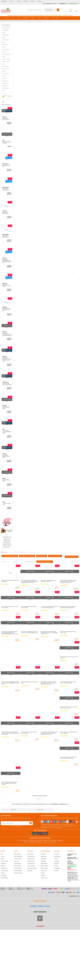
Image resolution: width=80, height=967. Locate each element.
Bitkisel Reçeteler (44, 866)
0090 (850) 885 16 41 (72, 864)
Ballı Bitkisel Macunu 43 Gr (5, 213)
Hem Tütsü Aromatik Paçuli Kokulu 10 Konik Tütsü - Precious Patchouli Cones (29, 632)
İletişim (39, 21)
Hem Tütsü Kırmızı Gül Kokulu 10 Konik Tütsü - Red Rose (68, 732)
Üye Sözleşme (57, 856)
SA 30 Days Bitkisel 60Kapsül (6, 142)
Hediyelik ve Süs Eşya (6, 63)
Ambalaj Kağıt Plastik (5, 31)
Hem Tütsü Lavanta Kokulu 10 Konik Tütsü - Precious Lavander (68, 682)
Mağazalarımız (4, 868)
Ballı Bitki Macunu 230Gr (6, 286)
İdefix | (55, 842)
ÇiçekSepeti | (30, 840)
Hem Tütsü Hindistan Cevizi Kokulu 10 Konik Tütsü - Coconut (68, 707)
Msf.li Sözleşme (17, 866)
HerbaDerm (5, 382)
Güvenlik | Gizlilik (19, 21)
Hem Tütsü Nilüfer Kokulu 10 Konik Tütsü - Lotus (68, 632)
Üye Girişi (62, 804)
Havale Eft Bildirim (18, 870)
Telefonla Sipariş (4, 870)
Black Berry (5, 164)
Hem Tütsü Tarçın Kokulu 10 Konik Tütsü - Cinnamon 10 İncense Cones (50, 607)
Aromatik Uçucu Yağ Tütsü (27, 556)
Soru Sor (11, 1)
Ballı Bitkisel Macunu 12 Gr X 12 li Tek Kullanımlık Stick (6, 359)
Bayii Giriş (56, 863)
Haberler (3, 873)
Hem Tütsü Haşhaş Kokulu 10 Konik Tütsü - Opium (29, 732)
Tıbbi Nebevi (43, 856)
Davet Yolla (29, 870)
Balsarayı (4, 283)
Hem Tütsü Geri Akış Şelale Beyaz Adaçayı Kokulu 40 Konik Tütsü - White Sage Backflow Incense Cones (29, 581)
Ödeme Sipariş (17, 854)
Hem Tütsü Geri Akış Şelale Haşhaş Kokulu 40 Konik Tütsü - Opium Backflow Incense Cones (10, 733)
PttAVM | (36, 840)
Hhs (3, 140)
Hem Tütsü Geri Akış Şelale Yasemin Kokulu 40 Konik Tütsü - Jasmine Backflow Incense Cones (68, 581)
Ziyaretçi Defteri (4, 877)
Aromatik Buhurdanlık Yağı (10, 556)
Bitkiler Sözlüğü (44, 868)
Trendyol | (47, 840)
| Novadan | (26, 842)
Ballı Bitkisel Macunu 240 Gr (5, 119)
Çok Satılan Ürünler (31, 868)
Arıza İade (56, 870)
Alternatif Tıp (44, 870)
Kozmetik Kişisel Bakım (5, 41)
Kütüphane (43, 854)
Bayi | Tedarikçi (27, 21)
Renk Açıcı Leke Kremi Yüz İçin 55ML (6, 384)
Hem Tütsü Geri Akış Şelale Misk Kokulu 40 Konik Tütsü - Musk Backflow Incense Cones (10, 683)
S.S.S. (2, 854)
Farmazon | (40, 842)
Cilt (13, 18)
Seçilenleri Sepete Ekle (45, 561)
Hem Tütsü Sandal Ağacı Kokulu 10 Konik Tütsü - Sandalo (48, 581)
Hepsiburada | (53, 840)
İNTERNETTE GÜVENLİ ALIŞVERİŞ (40, 906)
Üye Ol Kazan (30, 854)
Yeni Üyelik (54, 804)
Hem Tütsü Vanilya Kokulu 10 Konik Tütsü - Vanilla (29, 607)
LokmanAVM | (23, 840)
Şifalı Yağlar (43, 861)
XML (53, 18)
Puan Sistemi (10, 21)
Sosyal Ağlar (3, 875)
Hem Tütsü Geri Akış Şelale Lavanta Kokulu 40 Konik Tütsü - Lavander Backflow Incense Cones (49, 683)
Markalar (7, 18)
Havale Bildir (57, 868)
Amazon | (41, 840)
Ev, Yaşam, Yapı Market (5, 70)
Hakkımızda (3, 21)
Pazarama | (60, 840)
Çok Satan (25, 18)
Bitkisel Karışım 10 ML (6, 166)
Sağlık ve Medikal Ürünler (6, 55)
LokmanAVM (40, 809)
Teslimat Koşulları (18, 858)
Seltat (4, 478)
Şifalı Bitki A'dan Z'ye (5, 89)
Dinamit (4, 307)
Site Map (43, 873)
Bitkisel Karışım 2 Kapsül (6, 408)
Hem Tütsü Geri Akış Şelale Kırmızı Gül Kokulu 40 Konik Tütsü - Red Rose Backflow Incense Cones (49, 733)
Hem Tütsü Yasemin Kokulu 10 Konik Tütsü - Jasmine (10, 607)
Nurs (3, 502)
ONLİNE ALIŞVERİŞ (40, 901)
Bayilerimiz (3, 866)
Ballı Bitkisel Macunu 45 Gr (5, 236)
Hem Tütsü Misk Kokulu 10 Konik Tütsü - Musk (30, 682)
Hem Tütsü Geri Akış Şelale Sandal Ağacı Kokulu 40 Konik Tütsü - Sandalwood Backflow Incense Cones (10, 632)
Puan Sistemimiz (31, 863)
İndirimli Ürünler (31, 856)
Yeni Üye (32, 1)
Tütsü (18, 18)
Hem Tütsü (13, 809)
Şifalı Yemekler (44, 863)
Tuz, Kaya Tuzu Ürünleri (5, 75)
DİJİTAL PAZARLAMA (40, 912)
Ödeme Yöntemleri (18, 856)
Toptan (33, 18)
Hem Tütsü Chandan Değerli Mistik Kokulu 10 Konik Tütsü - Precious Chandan (9, 783)
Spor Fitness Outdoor (5, 46)
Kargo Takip (4, 1)
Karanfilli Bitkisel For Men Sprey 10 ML (6, 309)
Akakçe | (50, 842)
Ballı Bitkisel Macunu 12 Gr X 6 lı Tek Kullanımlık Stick (6, 334)
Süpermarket (5, 66)
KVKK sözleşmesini (7, 826)
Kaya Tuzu (46, 18)
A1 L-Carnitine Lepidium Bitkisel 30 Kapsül (6, 431)
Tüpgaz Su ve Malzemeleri (5, 84)
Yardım (34, 21)
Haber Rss (43, 875)
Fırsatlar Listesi (30, 858)
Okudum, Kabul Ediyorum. (12, 826)
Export (57, 18)
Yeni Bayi (18, 1)
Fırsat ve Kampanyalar (5, 79)
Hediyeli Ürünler (31, 861)
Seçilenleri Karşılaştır (30, 561)
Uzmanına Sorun (4, 861)
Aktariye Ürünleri (6, 27)
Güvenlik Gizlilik (17, 868)
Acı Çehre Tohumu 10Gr (6, 504)
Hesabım (56, 866)
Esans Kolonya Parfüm (5, 50)
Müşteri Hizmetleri (18, 873)
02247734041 (62, 3)
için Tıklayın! (73, 858)
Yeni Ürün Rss (44, 877)
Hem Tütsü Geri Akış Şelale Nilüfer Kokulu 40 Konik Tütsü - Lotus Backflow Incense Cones (49, 632)
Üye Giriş (39, 1)
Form (39, 18)
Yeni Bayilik (56, 861)
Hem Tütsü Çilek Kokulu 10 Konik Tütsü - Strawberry (10, 581)
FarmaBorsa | (33, 842)
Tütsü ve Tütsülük (6, 59)
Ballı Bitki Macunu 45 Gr (6, 480)
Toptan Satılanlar (31, 866)
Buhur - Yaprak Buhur (55, 556)
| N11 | (18, 840)
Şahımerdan (5, 187)
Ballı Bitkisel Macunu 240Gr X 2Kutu (6, 456)
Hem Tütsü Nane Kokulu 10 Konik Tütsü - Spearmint (69, 657)
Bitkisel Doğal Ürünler (5, 36)
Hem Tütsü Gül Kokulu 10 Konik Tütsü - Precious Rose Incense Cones (68, 758)
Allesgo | (45, 842)
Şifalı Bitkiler (43, 858)
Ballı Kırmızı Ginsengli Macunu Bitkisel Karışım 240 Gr (6, 261)
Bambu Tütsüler (41, 556)
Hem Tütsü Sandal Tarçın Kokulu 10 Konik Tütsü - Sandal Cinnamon (68, 607)
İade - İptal (16, 861)
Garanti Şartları (17, 863)
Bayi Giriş (26, 1)
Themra (4, 117)
